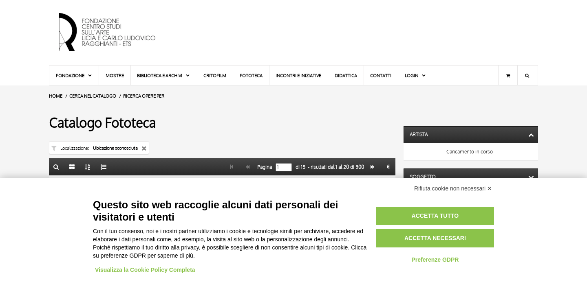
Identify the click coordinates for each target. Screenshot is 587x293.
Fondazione (74, 75)
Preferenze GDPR (435, 259)
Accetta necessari (435, 238)
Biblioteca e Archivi (163, 75)
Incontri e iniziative (298, 75)
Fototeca (251, 75)
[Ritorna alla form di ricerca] (56, 166)
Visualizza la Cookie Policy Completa (145, 270)
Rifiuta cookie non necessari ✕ (453, 188)
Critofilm (214, 75)
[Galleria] (72, 166)
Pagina (264, 167)
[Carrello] (508, 75)
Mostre (115, 75)
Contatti (380, 75)
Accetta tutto (435, 215)
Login (415, 75)
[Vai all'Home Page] (114, 32)
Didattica (346, 75)
